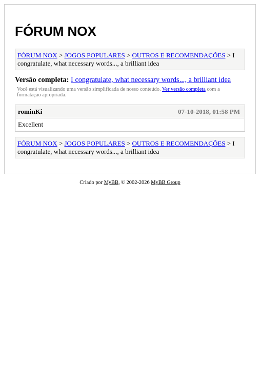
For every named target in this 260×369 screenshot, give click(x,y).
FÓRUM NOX (55, 31)
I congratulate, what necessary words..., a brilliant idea (151, 79)
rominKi (30, 111)
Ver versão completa (184, 89)
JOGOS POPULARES (95, 55)
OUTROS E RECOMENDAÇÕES (178, 55)
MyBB (111, 182)
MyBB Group (165, 182)
